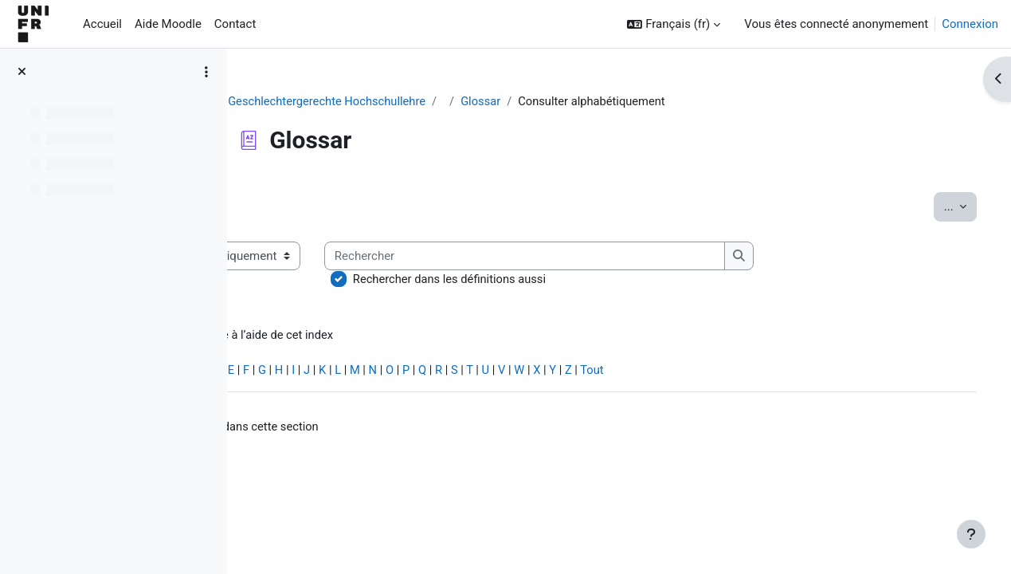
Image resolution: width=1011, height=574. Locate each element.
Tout (744, 371)
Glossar (545, 101)
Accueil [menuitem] (102, 24)
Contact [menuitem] (235, 24)
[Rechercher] (669, 256)
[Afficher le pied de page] (971, 534)
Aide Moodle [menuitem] (168, 24)
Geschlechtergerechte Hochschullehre (388, 101)
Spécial (277, 371)
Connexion (970, 24)
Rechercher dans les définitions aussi (593, 280)
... (937, 206)
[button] (674, 24)
